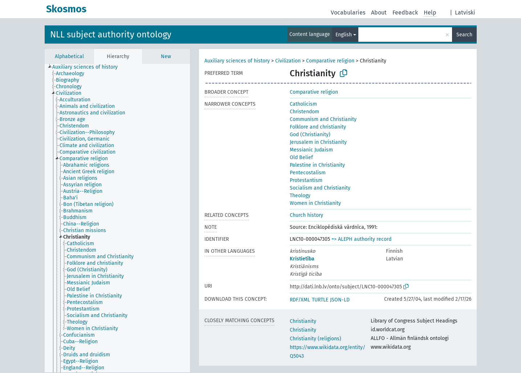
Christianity (303, 321)
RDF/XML (300, 300)
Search (464, 35)
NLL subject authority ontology (110, 34)
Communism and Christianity (323, 119)
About (379, 12)
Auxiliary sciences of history (237, 61)
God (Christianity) (310, 134)
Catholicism (303, 104)
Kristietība (302, 259)
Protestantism (306, 180)
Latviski (465, 12)
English (343, 35)
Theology (300, 195)
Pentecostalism (308, 173)
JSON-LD (340, 300)
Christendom (304, 112)
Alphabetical (69, 56)
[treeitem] (88, 67)
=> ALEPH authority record (361, 239)
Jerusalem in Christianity (318, 142)
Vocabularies (348, 12)
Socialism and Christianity (320, 188)
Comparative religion (330, 61)
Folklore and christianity (318, 127)
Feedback (405, 12)
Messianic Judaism (311, 150)
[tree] (117, 218)
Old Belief (301, 157)
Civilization (288, 61)
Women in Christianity (315, 203)
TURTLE (320, 300)
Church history (306, 215)
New (166, 56)
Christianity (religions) (315, 339)
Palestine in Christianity (317, 165)
